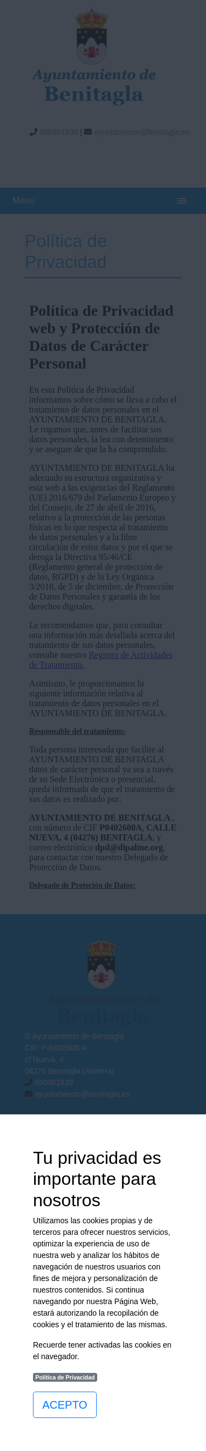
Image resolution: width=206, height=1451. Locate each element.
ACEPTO (64, 1405)
